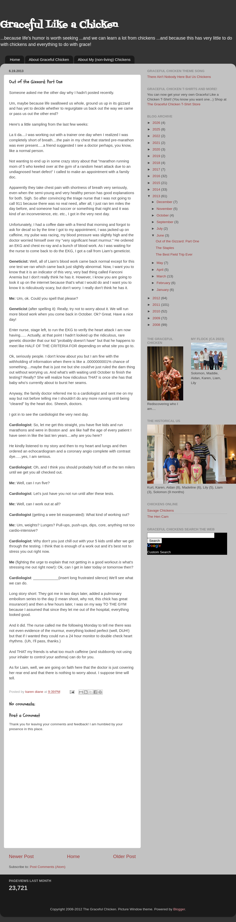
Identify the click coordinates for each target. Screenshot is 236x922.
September (165, 222)
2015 (157, 183)
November (165, 209)
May (160, 263)
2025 (157, 129)
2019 (157, 156)
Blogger (179, 909)
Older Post (124, 856)
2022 (157, 136)
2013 (157, 196)
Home (15, 59)
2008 (157, 325)
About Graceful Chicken (49, 59)
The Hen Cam (157, 516)
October (163, 215)
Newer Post (21, 856)
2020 (157, 149)
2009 (157, 318)
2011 (157, 305)
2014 (157, 189)
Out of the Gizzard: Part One (177, 241)
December (165, 202)
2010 (157, 311)
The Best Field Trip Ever (174, 254)
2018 (157, 163)
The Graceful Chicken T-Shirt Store (173, 104)
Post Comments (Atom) (47, 867)
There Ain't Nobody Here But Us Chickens (179, 77)
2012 (157, 298)
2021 (157, 143)
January (163, 290)
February (164, 283)
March (162, 276)
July (160, 228)
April (160, 270)
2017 (157, 169)
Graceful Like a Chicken (59, 25)
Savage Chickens (160, 510)
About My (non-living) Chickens (104, 59)
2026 (157, 123)
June (161, 235)
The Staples (165, 248)
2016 (157, 176)
